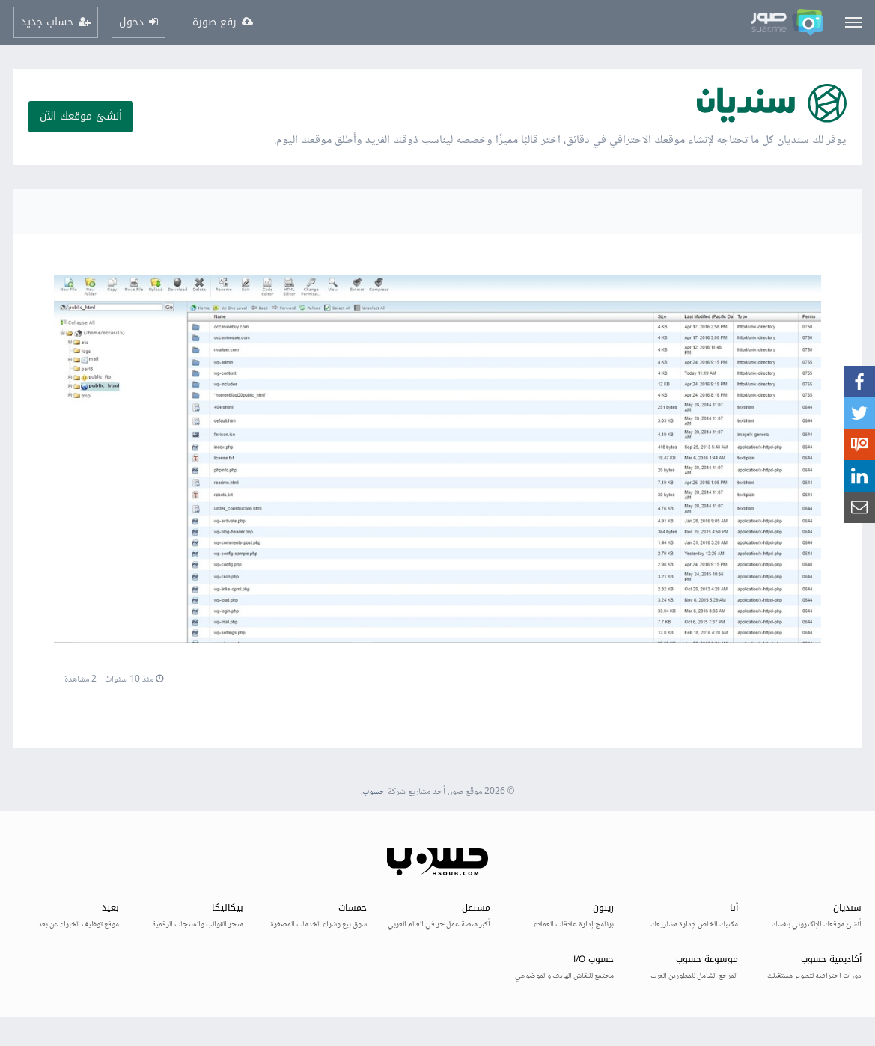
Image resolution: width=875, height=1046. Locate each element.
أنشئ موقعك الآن (81, 116)
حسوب (373, 792)
